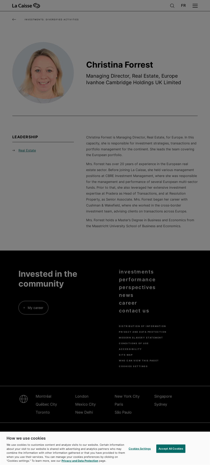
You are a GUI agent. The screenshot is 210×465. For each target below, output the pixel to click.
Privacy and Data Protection (80, 460)
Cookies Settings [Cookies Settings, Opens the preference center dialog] (140, 448)
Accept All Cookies (171, 448)
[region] (105, 448)
